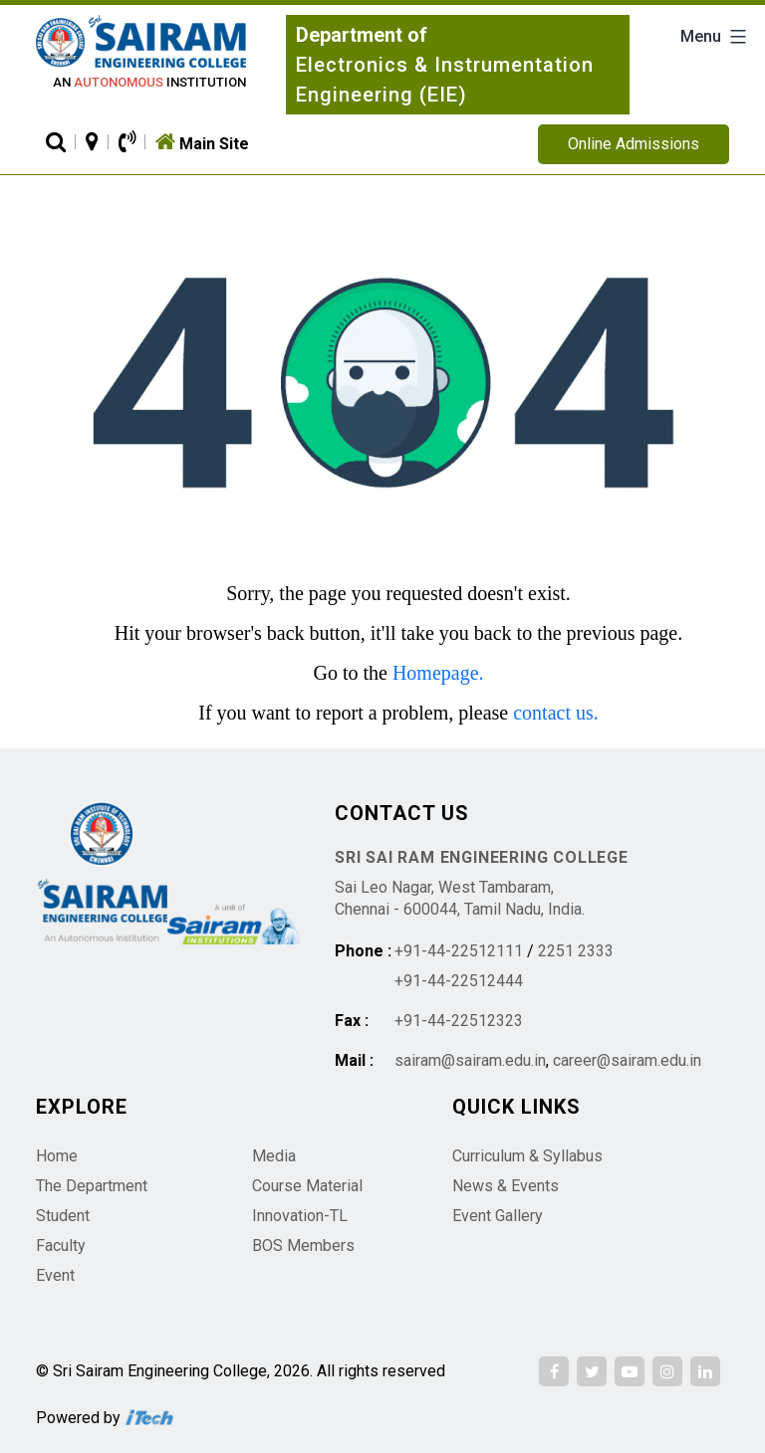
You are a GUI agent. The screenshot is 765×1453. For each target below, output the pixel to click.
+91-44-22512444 (458, 980)
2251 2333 (576, 950)
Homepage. (438, 673)
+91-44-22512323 (458, 1020)
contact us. (556, 713)
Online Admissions (633, 143)
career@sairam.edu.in (627, 1060)
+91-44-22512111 (458, 950)
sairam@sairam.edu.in (470, 1060)
